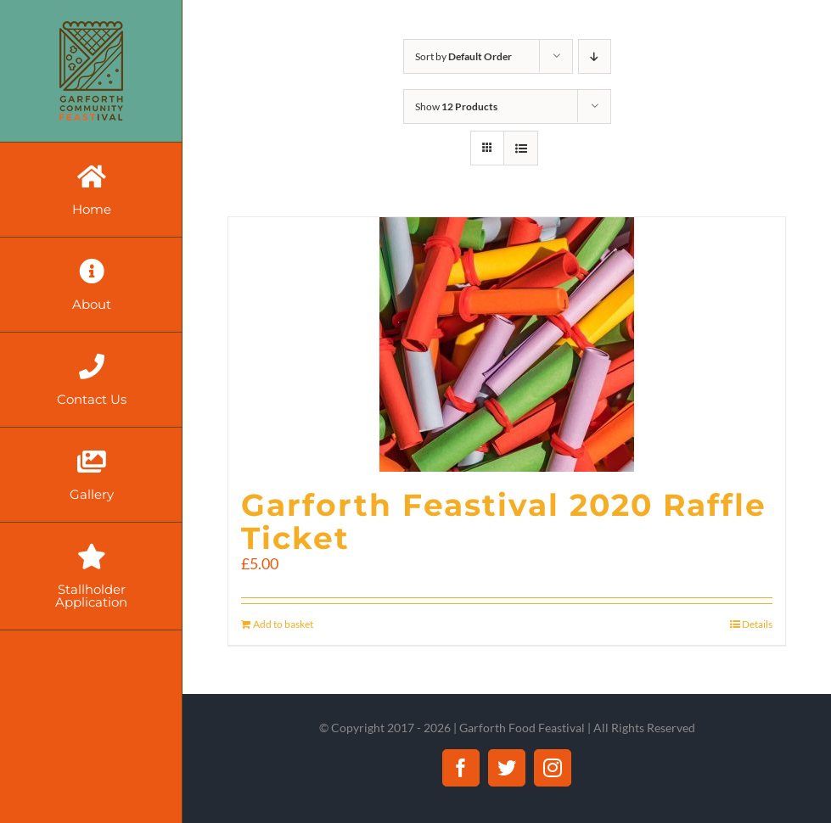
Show (456, 106)
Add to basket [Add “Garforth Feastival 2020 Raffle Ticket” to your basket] (283, 624)
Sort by (463, 56)
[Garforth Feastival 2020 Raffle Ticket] (506, 344)
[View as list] (520, 148)
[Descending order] (594, 56)
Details (757, 624)
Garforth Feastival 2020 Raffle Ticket (503, 522)
